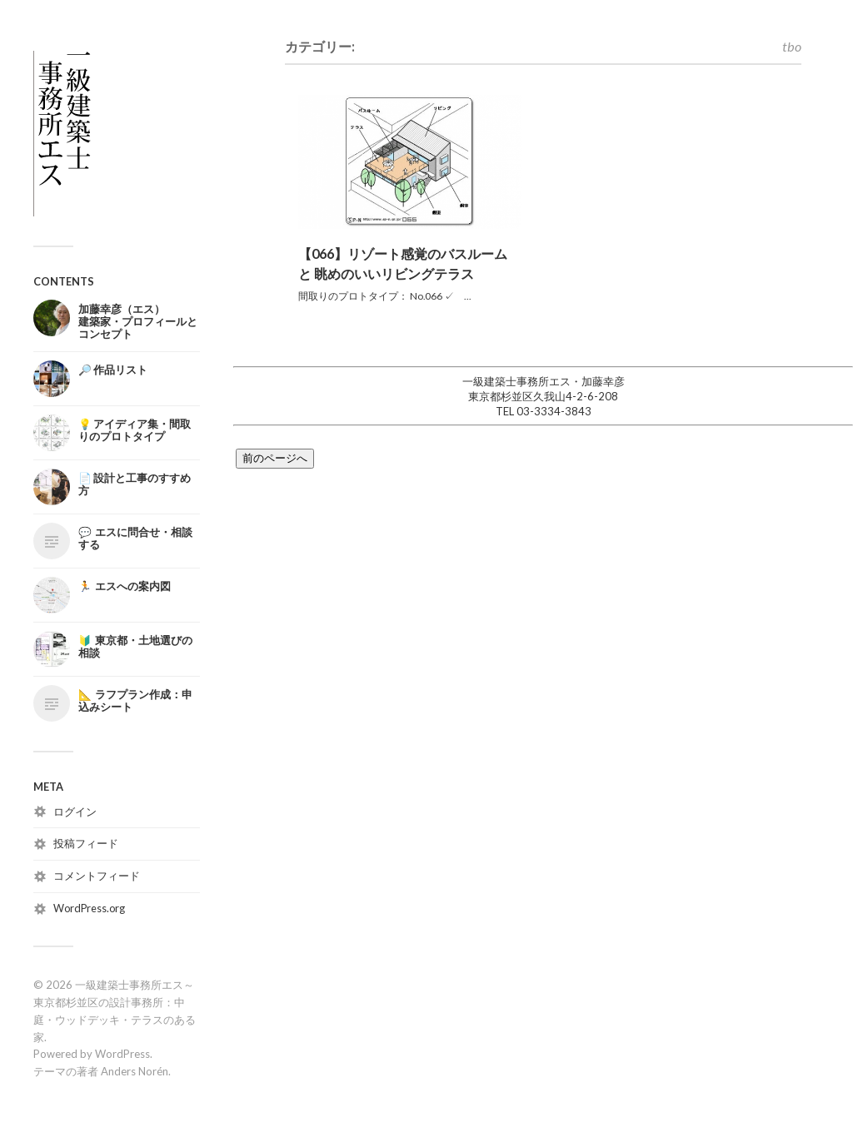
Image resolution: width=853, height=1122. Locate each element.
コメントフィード (96, 875)
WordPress (122, 1053)
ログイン (75, 811)
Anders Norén (134, 1071)
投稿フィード (85, 843)
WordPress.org (89, 908)
